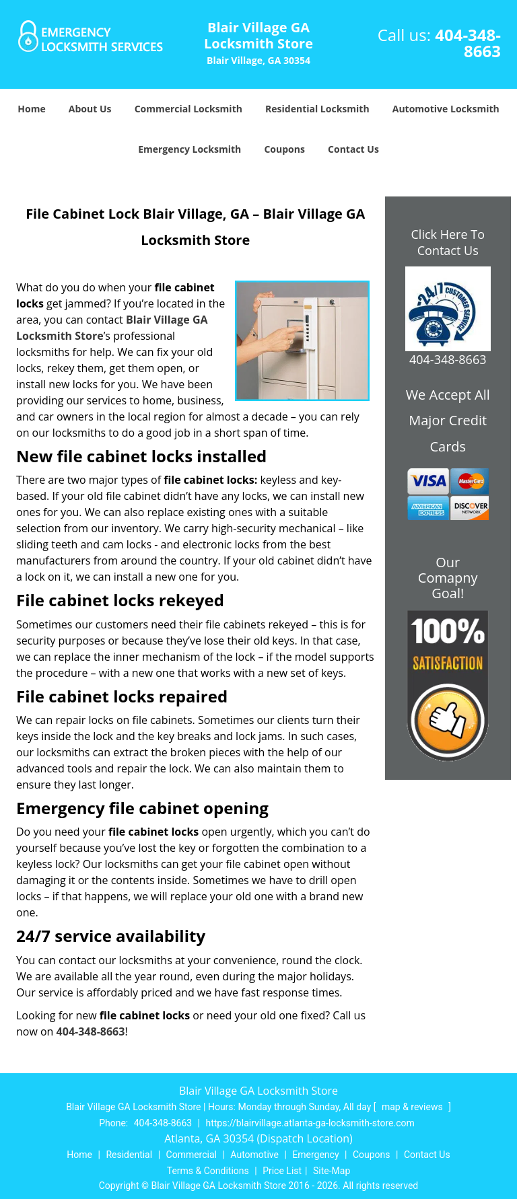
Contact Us (353, 149)
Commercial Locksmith (188, 108)
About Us (90, 108)
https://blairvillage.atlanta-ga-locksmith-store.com (310, 1123)
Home (31, 108)
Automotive (254, 1154)
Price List (282, 1170)
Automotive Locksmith (445, 108)
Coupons (284, 149)
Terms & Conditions (208, 1170)
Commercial (191, 1154)
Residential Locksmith (317, 108)
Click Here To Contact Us (448, 242)
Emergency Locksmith (189, 149)
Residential (129, 1154)
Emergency (315, 1154)
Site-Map (331, 1170)
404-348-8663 (468, 43)
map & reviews (413, 1106)
